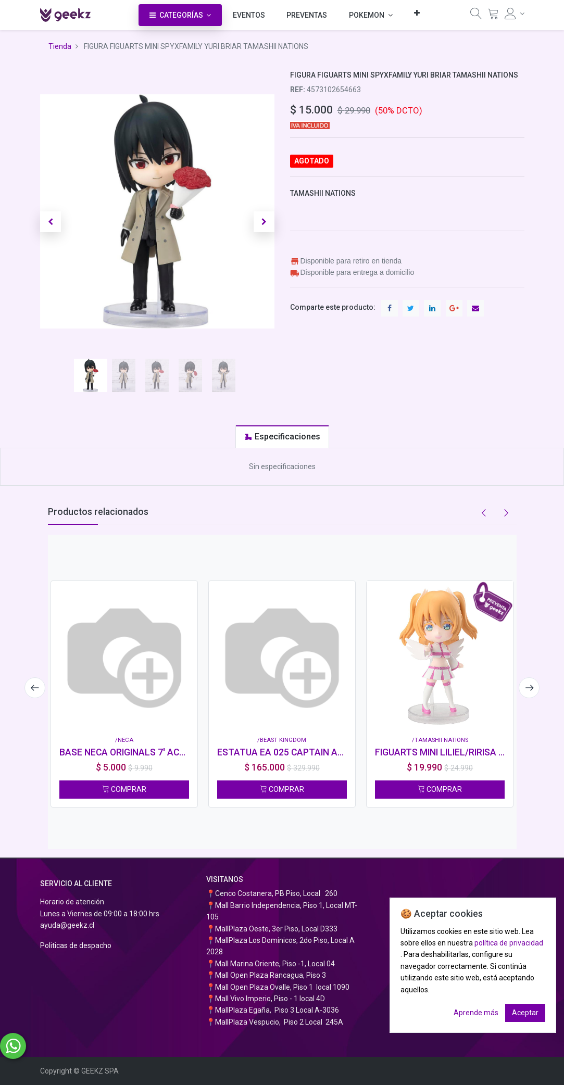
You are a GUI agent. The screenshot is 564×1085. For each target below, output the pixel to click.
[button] (417, 12)
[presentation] (34, 687)
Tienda (59, 46)
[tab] (282, 436)
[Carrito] (493, 16)
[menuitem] (249, 15)
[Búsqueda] (476, 16)
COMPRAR (124, 789)
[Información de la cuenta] (514, 13)
